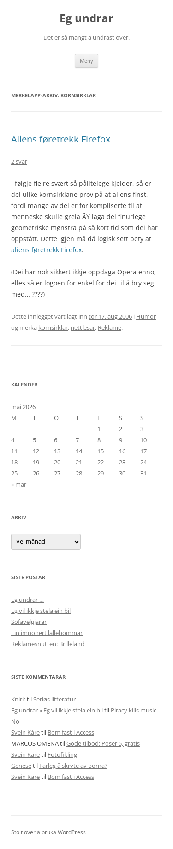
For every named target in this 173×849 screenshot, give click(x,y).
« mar (18, 484)
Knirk (18, 699)
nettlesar (83, 327)
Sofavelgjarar (29, 621)
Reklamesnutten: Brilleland (47, 644)
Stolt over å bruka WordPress (48, 832)
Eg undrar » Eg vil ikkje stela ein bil (57, 710)
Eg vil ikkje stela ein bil (41, 610)
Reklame (109, 327)
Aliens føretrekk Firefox (60, 139)
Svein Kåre (25, 732)
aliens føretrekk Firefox (46, 249)
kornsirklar (53, 327)
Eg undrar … (27, 599)
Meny (86, 60)
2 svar (19, 161)
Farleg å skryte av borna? (73, 765)
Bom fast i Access (71, 732)
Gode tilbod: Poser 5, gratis (103, 743)
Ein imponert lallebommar (47, 633)
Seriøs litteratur (54, 699)
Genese (21, 765)
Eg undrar (86, 18)
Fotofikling (62, 754)
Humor (146, 316)
